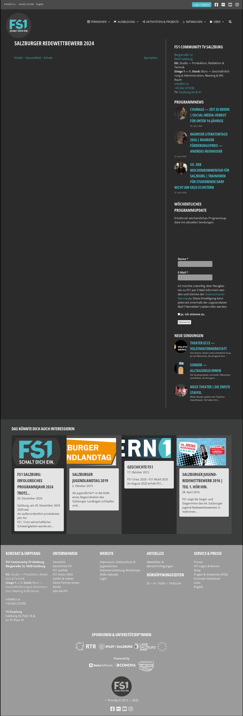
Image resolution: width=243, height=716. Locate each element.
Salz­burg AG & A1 (190, 92)
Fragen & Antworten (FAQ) (211, 574)
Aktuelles (155, 553)
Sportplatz (150, 58)
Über (217, 22)
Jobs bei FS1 (60, 591)
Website (106, 553)
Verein (57, 587)
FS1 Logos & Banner (207, 566)
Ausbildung (126, 22)
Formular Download (207, 578)
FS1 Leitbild (60, 570)
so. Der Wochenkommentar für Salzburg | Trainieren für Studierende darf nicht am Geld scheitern (201, 176)
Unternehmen (65, 553)
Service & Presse (208, 553)
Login (103, 578)
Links (197, 583)
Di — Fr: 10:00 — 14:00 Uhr (164, 583)
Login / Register (202, 4)
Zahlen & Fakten (63, 578)
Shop (197, 570)
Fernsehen (99, 22)
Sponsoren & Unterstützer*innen (121, 634)
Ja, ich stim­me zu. (191, 314)
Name (183, 259)
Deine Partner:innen (66, 583)
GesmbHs (59, 562)
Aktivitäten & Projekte (162, 22)
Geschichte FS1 (62, 566)
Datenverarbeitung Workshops (120, 570)
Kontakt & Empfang (23, 553)
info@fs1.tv (10, 4)
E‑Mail (183, 272)
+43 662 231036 (26, 4)
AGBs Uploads (109, 574)
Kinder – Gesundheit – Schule (33, 58)
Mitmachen (194, 22)
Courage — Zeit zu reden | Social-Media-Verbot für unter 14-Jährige (210, 115)
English (39, 4)
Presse (198, 562)
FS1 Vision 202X (63, 574)
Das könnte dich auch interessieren (43, 428)
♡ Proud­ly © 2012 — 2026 (121, 700)
